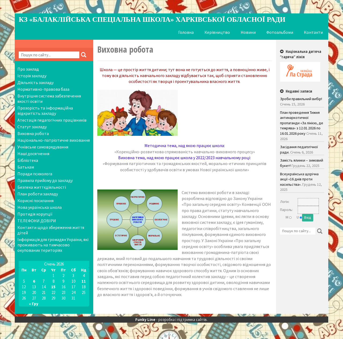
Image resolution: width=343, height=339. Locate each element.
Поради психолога (34, 173)
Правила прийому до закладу (45, 180)
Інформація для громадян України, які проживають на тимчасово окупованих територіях (52, 245)
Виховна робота (33, 133)
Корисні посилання (35, 200)
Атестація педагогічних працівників (52, 120)
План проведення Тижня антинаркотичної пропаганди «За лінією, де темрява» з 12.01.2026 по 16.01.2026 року (301, 123)
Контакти (313, 32)
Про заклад (28, 69)
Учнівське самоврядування (42, 147)
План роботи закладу (37, 193)
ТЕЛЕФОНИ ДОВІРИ (36, 220)
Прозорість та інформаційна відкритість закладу (45, 110)
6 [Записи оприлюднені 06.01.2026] (34, 281)
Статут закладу (32, 126)
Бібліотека (27, 160)
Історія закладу (31, 75)
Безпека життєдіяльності (41, 187)
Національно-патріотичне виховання (53, 140)
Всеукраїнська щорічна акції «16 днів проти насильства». (299, 179)
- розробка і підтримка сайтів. (171, 319)
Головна (186, 32)
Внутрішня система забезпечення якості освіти (49, 98)
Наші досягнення (33, 153)
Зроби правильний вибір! (301, 98)
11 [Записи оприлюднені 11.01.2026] (83, 281)
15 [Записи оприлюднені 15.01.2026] (53, 286)
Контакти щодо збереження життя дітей (50, 230)
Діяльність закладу (35, 82)
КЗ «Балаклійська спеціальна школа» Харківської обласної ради (152, 19)
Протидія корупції (35, 214)
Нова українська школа (39, 207)
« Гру (33, 303)
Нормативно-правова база (43, 89)
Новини (248, 32)
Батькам (25, 167)
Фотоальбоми (279, 32)
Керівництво (217, 32)
